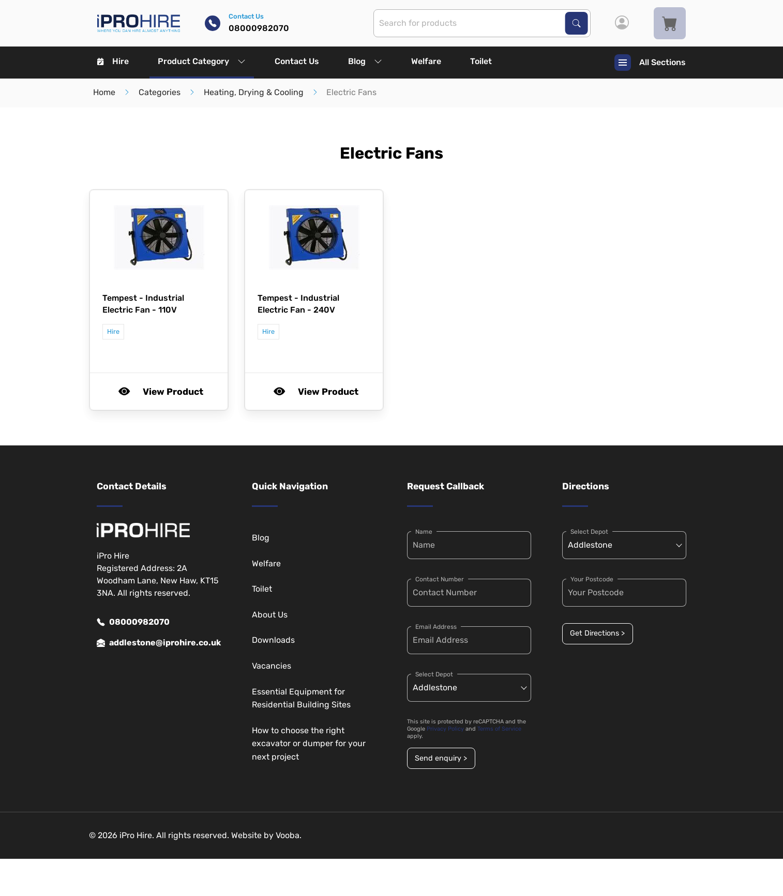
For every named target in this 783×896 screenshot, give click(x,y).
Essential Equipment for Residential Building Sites (301, 698)
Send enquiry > (441, 758)
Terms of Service (499, 728)
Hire (113, 61)
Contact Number (439, 579)
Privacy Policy (445, 728)
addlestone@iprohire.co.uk (159, 643)
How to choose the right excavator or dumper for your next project (309, 743)
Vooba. (289, 835)
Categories (159, 92)
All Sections (650, 62)
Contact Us (297, 61)
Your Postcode (591, 579)
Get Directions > (597, 633)
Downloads (273, 640)
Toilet (481, 61)
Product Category (202, 61)
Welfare (426, 61)
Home (104, 92)
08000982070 (133, 622)
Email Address (436, 626)
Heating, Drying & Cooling (254, 92)
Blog (365, 61)
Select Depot (434, 674)
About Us (270, 615)
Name (423, 531)
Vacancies (271, 666)
